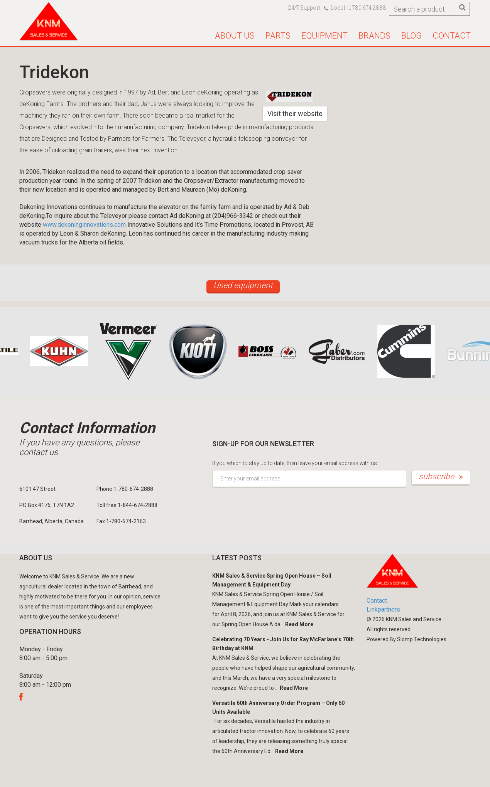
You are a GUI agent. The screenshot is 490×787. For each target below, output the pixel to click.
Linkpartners (383, 609)
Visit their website (295, 114)
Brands (374, 35)
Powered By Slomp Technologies (406, 639)
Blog (411, 35)
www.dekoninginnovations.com (84, 224)
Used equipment (243, 285)
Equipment (324, 35)
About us (235, 35)
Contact (452, 35)
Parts (278, 35)
